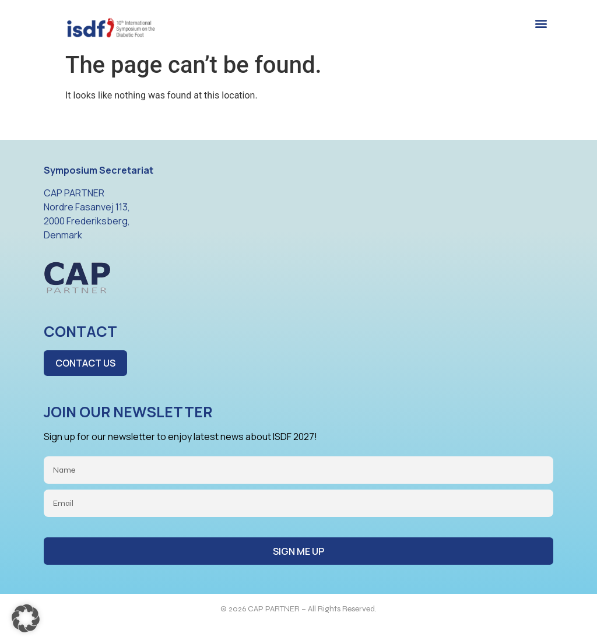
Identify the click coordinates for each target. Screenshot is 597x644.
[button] (540, 23)
